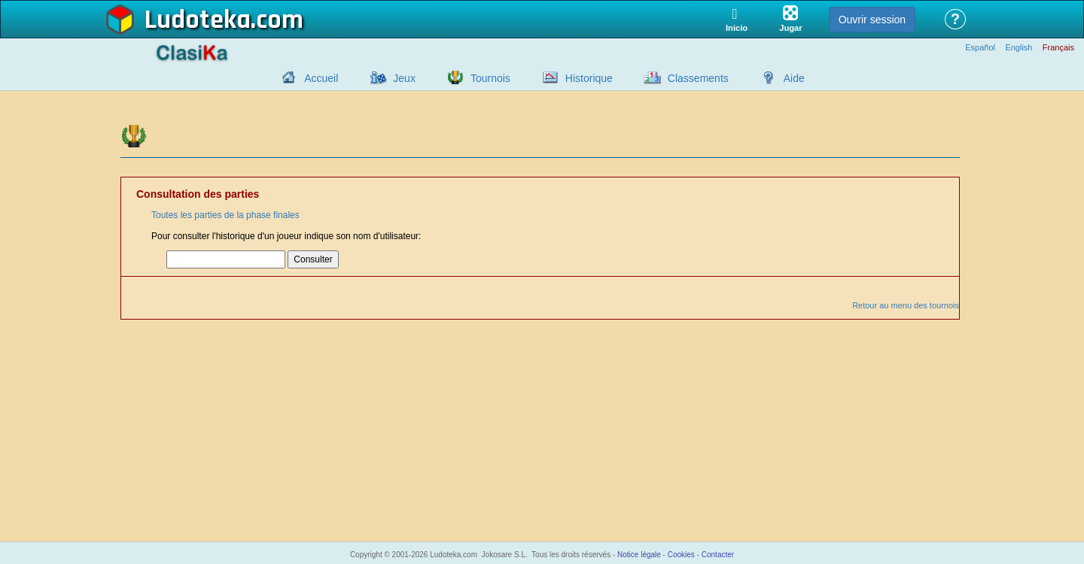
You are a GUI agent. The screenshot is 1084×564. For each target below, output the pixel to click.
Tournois (490, 78)
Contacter (718, 554)
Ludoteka (198, 20)
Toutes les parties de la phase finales (225, 215)
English (1018, 48)
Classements (698, 78)
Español (980, 48)
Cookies (681, 554)
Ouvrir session (872, 20)
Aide (794, 78)
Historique (589, 78)
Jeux (404, 78)
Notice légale (639, 554)
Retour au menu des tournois (905, 305)
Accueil (321, 78)
